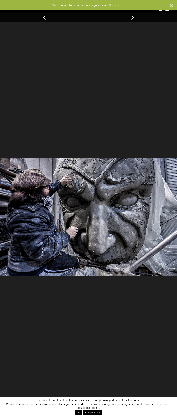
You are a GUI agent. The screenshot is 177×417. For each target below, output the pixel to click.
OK (78, 412)
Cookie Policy (92, 412)
